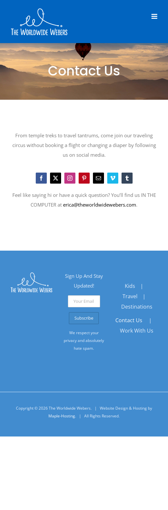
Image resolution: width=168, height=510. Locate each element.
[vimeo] (112, 178)
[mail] (98, 178)
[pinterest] (84, 178)
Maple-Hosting (61, 416)
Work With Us (136, 330)
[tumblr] (127, 178)
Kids (130, 285)
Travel (130, 296)
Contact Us (128, 320)
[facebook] (41, 178)
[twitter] (55, 178)
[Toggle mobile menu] (154, 16)
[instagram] (69, 178)
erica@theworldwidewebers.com (99, 204)
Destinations (136, 306)
